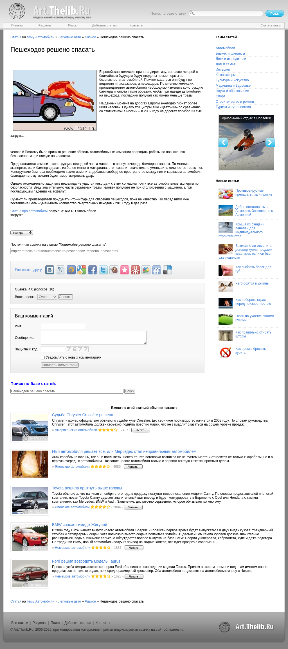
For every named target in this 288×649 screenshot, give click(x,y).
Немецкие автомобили (72, 548)
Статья (15, 37)
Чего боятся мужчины (244, 286)
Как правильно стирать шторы (245, 335)
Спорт (220, 96)
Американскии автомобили (76, 430)
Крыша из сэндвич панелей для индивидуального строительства (241, 230)
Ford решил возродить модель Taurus (86, 561)
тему (30, 37)
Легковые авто (69, 37)
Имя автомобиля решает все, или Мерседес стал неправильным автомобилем (124, 451)
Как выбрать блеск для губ (245, 270)
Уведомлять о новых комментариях (71, 357)
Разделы (39, 623)
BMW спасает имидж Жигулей (79, 524)
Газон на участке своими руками (246, 319)
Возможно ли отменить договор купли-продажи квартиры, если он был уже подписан (245, 251)
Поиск (55, 623)
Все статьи (19, 623)
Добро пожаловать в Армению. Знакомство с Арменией (246, 211)
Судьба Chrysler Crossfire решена (82, 415)
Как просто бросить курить (242, 352)
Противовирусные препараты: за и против (245, 194)
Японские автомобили (72, 467)
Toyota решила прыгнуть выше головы (87, 488)
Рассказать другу (28, 270)
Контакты (103, 623)
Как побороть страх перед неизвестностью (245, 303)
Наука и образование (232, 91)
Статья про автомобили (29, 211)
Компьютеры (226, 75)
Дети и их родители (231, 59)
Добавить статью (77, 623)
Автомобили (44, 37)
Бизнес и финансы (230, 53)
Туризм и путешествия (233, 107)
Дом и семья (225, 64)
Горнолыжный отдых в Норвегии (245, 118)
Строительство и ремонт (235, 102)
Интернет (223, 69)
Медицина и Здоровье (233, 86)
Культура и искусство (232, 80)
